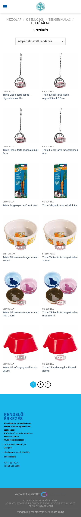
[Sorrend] (40, 41)
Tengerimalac (59, 19)
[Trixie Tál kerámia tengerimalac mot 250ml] (21, 288)
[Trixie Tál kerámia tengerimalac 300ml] (21, 233)
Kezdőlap (13, 19)
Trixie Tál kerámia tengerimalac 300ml (20, 259)
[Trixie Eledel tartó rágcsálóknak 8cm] (21, 126)
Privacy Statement (41, 506)
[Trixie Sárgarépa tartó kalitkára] (21, 181)
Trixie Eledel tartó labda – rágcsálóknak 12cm (17, 96)
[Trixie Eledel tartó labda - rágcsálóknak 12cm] (21, 70)
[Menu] (5, 6)
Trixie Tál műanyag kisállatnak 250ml (20, 369)
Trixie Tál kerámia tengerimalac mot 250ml (20, 314)
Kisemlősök (35, 19)
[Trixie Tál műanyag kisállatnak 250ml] (21, 343)
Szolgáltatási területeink (40, 500)
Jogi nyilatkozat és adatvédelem (27, 503)
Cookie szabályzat (63, 503)
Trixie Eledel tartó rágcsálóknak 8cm (20, 151)
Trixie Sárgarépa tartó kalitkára (20, 205)
